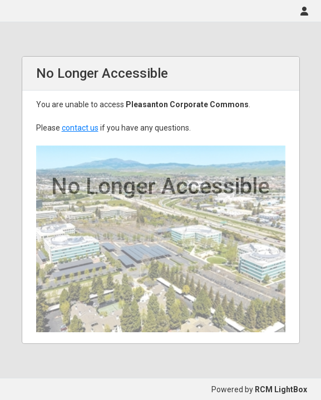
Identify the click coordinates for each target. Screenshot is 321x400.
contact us (80, 127)
